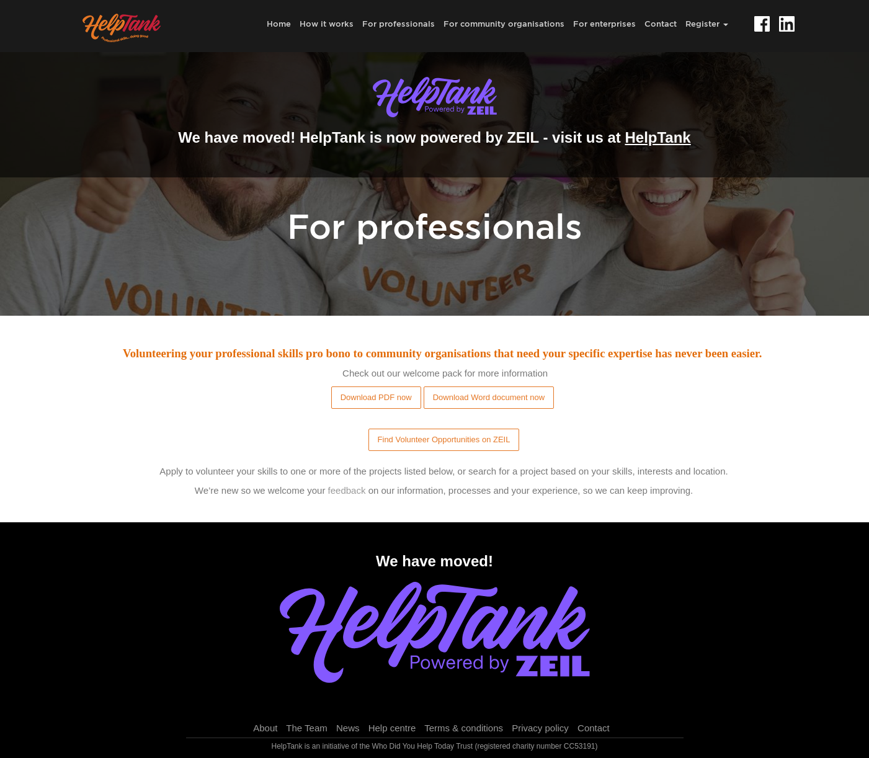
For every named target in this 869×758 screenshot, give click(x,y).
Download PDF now (376, 397)
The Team (306, 728)
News (348, 728)
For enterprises (604, 23)
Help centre (392, 728)
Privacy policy (540, 728)
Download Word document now (489, 397)
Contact (660, 23)
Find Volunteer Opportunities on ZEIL (444, 439)
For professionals (398, 23)
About (265, 728)
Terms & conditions (463, 728)
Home (279, 23)
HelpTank (657, 137)
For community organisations (503, 23)
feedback (347, 490)
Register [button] (706, 23)
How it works (327, 23)
